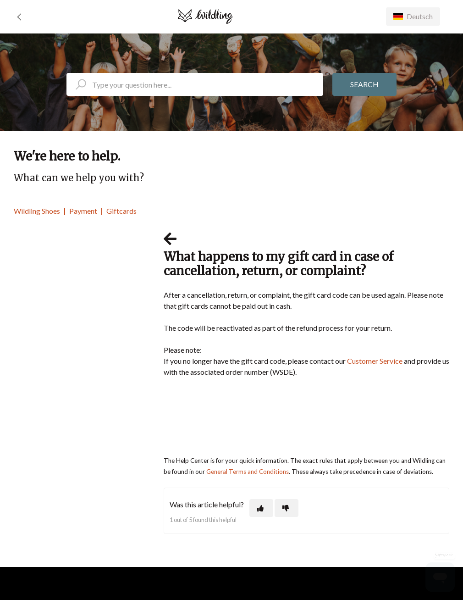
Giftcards (121, 210)
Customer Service (374, 360)
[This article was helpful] (261, 508)
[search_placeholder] (194, 84)
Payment (83, 210)
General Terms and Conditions (247, 471)
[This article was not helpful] (286, 508)
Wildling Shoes (37, 210)
